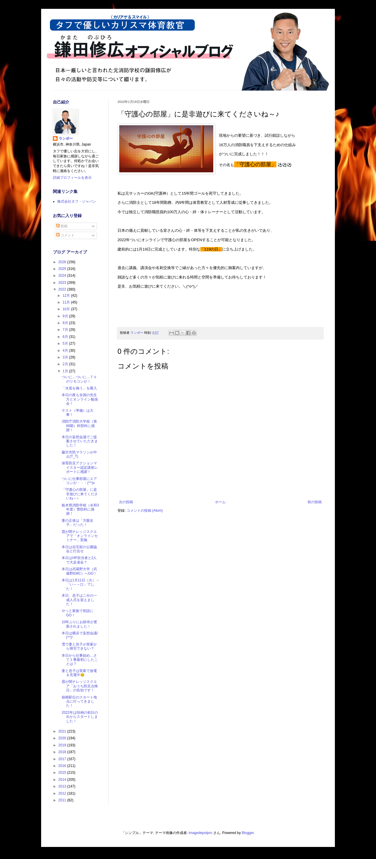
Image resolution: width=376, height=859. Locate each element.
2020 (62, 738)
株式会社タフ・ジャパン (76, 201)
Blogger (248, 833)
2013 (62, 786)
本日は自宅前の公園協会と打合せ (79, 549)
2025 (62, 269)
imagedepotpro (200, 833)
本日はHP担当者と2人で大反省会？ (79, 560)
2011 (62, 800)
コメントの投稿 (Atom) (145, 510)
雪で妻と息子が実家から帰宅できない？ (79, 646)
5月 (66, 343)
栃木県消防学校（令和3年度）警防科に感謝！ (80, 509)
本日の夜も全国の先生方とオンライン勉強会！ (80, 399)
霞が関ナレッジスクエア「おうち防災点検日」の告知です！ (80, 686)
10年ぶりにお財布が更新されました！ (79, 624)
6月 (66, 337)
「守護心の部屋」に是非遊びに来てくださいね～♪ (80, 494)
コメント (65, 235)
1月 (66, 371)
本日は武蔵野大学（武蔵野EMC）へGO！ (79, 571)
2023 (62, 283)
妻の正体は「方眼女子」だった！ (77, 522)
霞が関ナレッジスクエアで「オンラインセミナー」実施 (80, 536)
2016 (62, 766)
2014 (62, 780)
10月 (67, 309)
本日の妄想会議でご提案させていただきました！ (80, 441)
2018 (62, 752)
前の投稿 (315, 502)
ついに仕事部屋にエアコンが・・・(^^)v (79, 481)
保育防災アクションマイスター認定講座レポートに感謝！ (80, 467)
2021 (62, 731)
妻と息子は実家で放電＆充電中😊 (79, 673)
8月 (66, 323)
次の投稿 (126, 502)
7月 (66, 330)
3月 (66, 357)
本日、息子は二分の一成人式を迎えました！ (79, 599)
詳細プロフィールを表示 (72, 178)
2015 (62, 772)
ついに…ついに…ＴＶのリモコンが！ (79, 379)
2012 (62, 793)
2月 (66, 364)
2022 (62, 289)
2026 (62, 262)
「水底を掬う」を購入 (79, 388)
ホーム (220, 502)
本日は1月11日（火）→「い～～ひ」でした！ (80, 584)
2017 (62, 759)
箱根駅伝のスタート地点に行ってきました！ (79, 701)
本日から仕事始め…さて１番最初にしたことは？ (80, 659)
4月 (66, 350)
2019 (62, 745)
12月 (67, 295)
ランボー (66, 138)
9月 (66, 316)
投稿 (62, 226)
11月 (67, 302)
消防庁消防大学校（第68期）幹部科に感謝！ (79, 425)
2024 (62, 275)
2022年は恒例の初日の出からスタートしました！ (80, 716)
